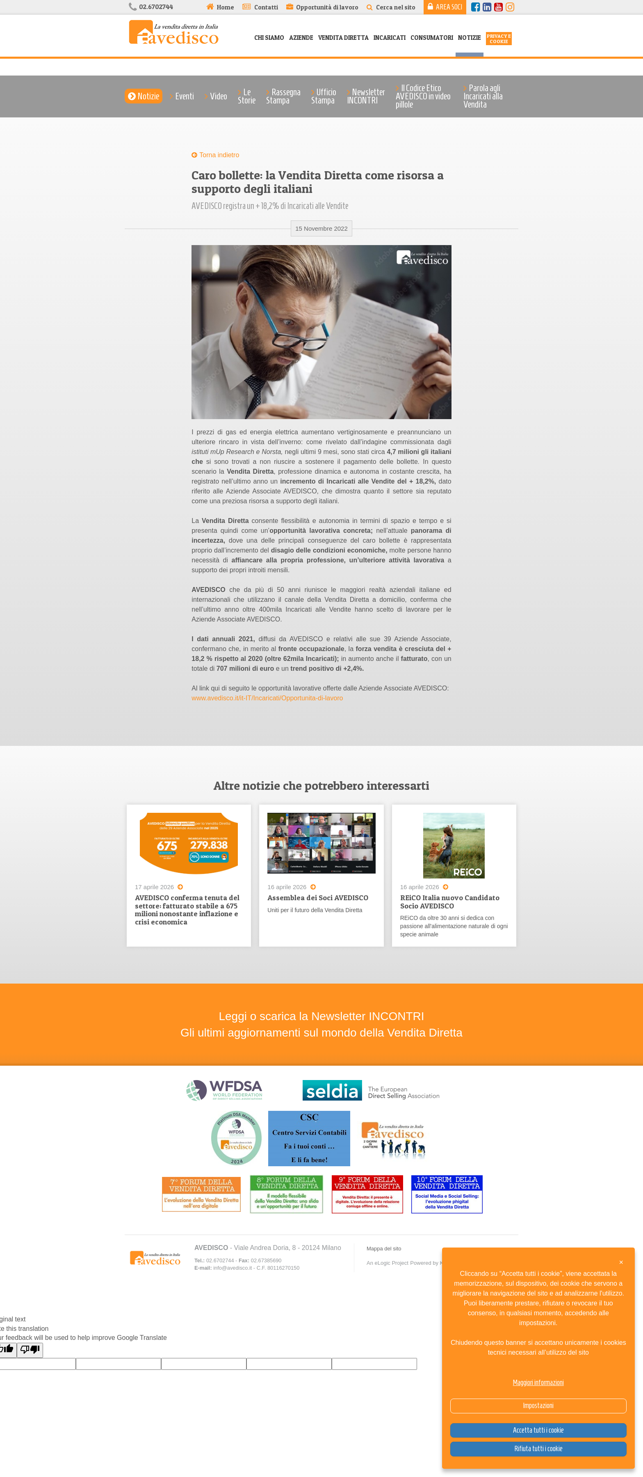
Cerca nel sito (395, 7)
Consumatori (431, 37)
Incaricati (390, 37)
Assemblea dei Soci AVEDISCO (317, 897)
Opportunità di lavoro (327, 7)
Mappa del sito (384, 1249)
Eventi (184, 96)
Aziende (301, 37)
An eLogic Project (387, 1263)
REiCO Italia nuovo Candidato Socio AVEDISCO (449, 901)
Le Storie (246, 96)
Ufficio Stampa (323, 96)
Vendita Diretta (343, 37)
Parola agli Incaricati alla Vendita (483, 96)
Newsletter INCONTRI (366, 96)
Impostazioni (538, 1405)
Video (218, 96)
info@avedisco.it (232, 1268)
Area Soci (449, 7)
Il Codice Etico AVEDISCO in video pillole (423, 96)
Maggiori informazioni (538, 1382)
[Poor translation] (30, 1350)
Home (225, 7)
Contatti (266, 7)
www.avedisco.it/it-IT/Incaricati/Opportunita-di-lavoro (267, 698)
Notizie (469, 37)
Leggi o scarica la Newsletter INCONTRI (321, 1016)
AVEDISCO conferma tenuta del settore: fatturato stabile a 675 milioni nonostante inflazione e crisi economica (187, 909)
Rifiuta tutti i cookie (538, 1449)
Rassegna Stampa (283, 96)
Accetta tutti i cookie (538, 1430)
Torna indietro (219, 154)
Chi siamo (269, 37)
